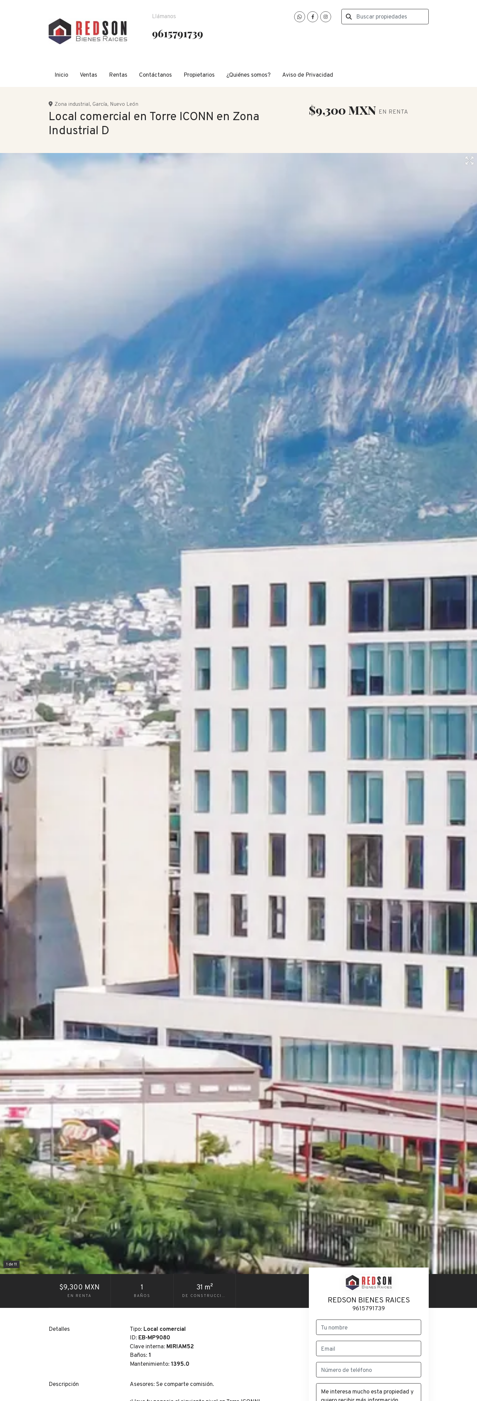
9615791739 (177, 33)
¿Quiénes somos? (248, 75)
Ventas (88, 75)
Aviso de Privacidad (307, 75)
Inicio (61, 75)
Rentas (118, 75)
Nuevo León (124, 104)
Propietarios (199, 75)
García (99, 104)
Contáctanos (155, 75)
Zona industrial (72, 104)
